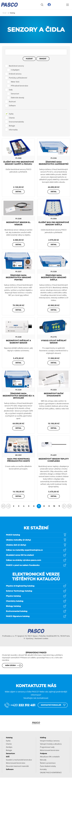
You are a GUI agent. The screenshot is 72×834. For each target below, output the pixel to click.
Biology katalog (13, 606)
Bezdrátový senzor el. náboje (18, 223)
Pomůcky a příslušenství (16, 77)
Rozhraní (10, 101)
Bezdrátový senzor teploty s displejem (54, 460)
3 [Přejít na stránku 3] (18, 506)
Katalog (9, 738)
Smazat (42, 59)
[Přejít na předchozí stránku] (8, 506)
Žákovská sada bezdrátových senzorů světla (53, 277)
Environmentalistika (14, 121)
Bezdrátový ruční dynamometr (53, 394)
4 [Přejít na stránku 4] (23, 506)
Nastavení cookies (41, 638)
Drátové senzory (13, 73)
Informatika (11, 129)
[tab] (36, 87)
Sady (9, 89)
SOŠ (7, 757)
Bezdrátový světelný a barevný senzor (18, 341)
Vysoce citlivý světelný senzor (53, 341)
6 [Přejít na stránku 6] (33, 506)
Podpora (43, 753)
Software (10, 105)
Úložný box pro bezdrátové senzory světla (53, 223)
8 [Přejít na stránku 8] (44, 506)
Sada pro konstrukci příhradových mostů (18, 460)
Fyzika (9, 113)
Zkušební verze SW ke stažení (20, 555)
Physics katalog (13, 596)
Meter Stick (13, 81)
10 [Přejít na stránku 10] (54, 506)
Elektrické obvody (15, 97)
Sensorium (13, 93)
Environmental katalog (16, 611)
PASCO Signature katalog (18, 616)
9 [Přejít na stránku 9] (49, 506)
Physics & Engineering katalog (20, 586)
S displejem (13, 69)
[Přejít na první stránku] (3, 506)
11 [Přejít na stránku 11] (59, 506)
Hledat (29, 59)
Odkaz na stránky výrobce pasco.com (23, 560)
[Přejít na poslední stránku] (69, 506)
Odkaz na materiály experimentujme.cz (24, 550)
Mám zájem (10, 665)
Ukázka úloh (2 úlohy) (16, 545)
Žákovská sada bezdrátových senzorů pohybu (18, 277)
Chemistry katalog (14, 601)
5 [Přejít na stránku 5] (28, 506)
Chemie (10, 117)
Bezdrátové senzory (14, 65)
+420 (22, 705)
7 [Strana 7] (38, 506)
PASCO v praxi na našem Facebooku (22, 565)
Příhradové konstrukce (17, 85)
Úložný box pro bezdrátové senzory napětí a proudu (18, 163)
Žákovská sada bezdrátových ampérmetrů (53, 163)
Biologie (10, 125)
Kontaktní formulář (51, 705)
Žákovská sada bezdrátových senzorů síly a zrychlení (18, 395)
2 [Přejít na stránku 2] (13, 506)
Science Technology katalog (19, 591)
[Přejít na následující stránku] (64, 506)
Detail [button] (18, 192)
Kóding (43, 738)
